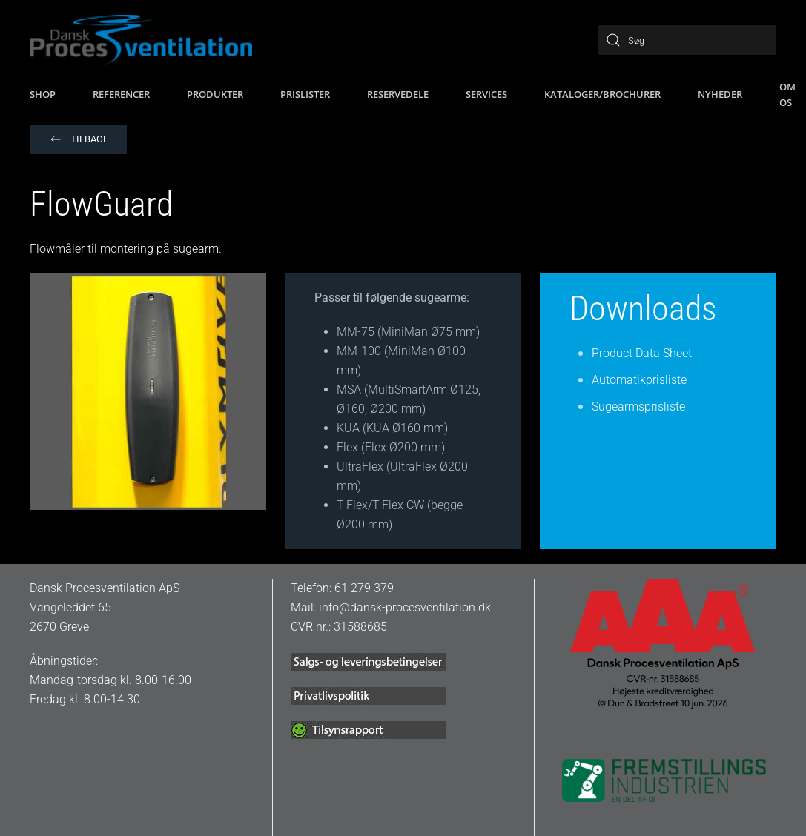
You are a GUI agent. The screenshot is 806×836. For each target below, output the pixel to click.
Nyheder (720, 94)
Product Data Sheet (642, 353)
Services (486, 94)
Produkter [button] (215, 94)
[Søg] (687, 40)
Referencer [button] (121, 94)
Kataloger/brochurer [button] (602, 94)
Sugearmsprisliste (638, 406)
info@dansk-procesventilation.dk (405, 607)
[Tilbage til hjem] (141, 40)
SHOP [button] (43, 94)
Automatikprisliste (639, 380)
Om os (787, 94)
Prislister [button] (305, 94)
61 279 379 (364, 588)
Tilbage (78, 139)
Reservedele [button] (398, 94)
